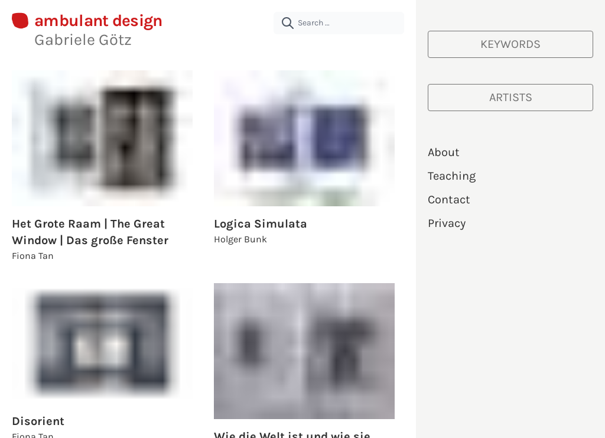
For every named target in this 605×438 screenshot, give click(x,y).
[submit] (287, 23)
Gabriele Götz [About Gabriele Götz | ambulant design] (83, 39)
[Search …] (339, 23)
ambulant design (98, 21)
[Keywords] (510, 44)
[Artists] (510, 97)
